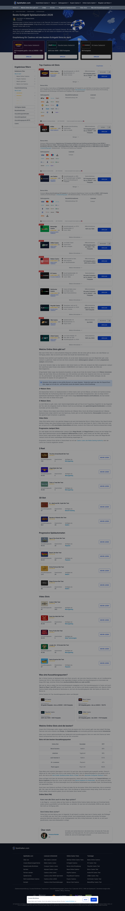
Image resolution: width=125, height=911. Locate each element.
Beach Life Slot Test (55, 552)
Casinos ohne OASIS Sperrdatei (53, 876)
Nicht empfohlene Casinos (31, 879)
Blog (62, 890)
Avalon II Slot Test (54, 602)
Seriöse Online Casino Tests (75, 860)
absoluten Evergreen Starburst (94, 775)
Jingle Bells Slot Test (55, 468)
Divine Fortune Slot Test (56, 567)
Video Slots (83, 7)
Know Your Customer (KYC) (73, 888)
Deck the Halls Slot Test (56, 616)
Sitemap (67, 890)
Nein (85, 899)
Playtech (67, 545)
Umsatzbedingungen (45, 148)
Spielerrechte (27, 876)
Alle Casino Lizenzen (50, 860)
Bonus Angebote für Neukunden (85, 780)
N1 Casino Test (91, 863)
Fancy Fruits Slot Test (55, 631)
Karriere (25, 869)
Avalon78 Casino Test (93, 872)
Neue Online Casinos (73, 869)
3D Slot (52, 7)
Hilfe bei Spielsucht (89, 888)
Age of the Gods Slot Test (57, 538)
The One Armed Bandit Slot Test (59, 454)
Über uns (26, 860)
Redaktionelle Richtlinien (30, 866)
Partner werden (28, 872)
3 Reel (44, 7)
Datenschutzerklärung (21, 888)
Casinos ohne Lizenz (50, 872)
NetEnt (67, 525)
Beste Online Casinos (93, 860)
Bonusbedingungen (80, 89)
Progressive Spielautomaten (67, 7)
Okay (94, 899)
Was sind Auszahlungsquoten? (100, 7)
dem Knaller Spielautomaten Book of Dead (65, 775)
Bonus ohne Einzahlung (74, 866)
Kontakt (25, 882)
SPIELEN (28, 56)
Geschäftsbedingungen (57, 888)
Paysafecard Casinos (73, 876)
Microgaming (69, 461)
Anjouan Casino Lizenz (51, 869)
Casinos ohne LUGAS (50, 879)
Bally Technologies (71, 638)
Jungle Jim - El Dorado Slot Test (59, 645)
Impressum (45, 888)
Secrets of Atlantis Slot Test (57, 517)
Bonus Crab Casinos (73, 882)
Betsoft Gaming (70, 510)
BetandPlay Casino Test (94, 882)
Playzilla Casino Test (93, 866)
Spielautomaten (30, 11)
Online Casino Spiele (20, 11)
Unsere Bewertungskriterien (31, 863)
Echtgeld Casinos (72, 863)
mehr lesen (104, 457)
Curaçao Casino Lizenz (51, 866)
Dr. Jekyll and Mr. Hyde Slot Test (59, 503)
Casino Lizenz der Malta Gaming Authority (90, 440)
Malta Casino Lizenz (50, 863)
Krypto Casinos (71, 879)
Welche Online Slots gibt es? (29, 7)
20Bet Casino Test (92, 876)
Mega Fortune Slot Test (56, 581)
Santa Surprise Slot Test (56, 659)
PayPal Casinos (71, 872)
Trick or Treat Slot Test (56, 482)
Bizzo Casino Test (92, 869)
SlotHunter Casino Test (94, 879)
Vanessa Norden (30, 18)
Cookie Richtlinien (69, 901)
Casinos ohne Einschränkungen (53, 882)
